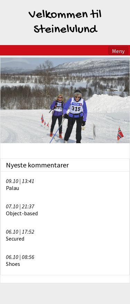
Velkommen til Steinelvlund (65, 22)
